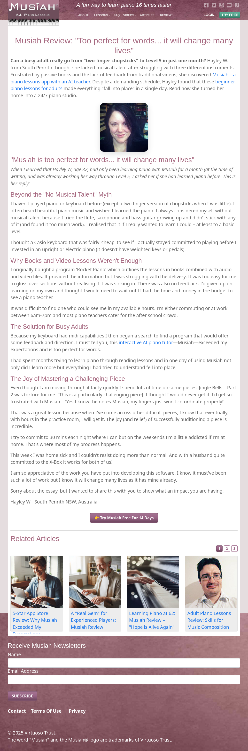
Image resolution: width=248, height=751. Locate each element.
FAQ (117, 15)
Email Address (23, 671)
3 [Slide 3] (234, 548)
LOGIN (209, 15)
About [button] (83, 15)
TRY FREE (230, 15)
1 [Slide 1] (219, 548)
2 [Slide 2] (227, 548)
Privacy (77, 711)
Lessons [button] (101, 15)
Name (14, 654)
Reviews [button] (166, 15)
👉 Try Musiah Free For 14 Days (124, 517)
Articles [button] (147, 15)
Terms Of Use (46, 711)
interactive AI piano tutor (146, 342)
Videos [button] (128, 15)
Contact (17, 711)
